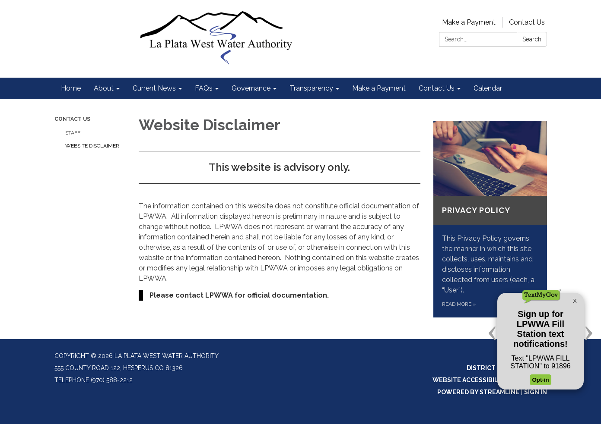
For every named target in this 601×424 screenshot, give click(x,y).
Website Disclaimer (92, 146)
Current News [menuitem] (154, 88)
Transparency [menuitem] (311, 88)
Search (531, 39)
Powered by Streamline (478, 392)
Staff (72, 133)
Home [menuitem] (71, 88)
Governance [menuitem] (251, 88)
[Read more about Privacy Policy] (490, 219)
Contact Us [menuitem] (437, 88)
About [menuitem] (104, 88)
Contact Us (527, 22)
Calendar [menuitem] (488, 88)
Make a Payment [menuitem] (379, 88)
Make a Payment (469, 22)
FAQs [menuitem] (204, 88)
